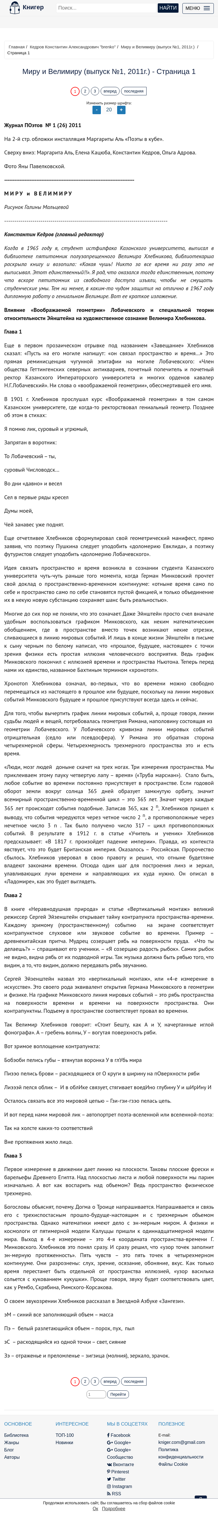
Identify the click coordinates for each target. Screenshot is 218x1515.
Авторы (12, 1457)
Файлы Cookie (173, 1464)
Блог (9, 1450)
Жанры (11, 1442)
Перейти (118, 1394)
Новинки (64, 1442)
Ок (95, 1508)
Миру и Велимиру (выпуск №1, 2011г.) (157, 46)
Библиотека (16, 1435)
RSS (114, 1493)
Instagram (119, 1486)
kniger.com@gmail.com (181, 1442)
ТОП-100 (64, 1435)
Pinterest (118, 1471)
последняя (133, 91)
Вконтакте (120, 1464)
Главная (17, 46)
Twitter (116, 1479)
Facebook (119, 1435)
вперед (110, 91)
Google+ (119, 1442)
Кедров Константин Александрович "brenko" (72, 46)
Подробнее (113, 1508)
